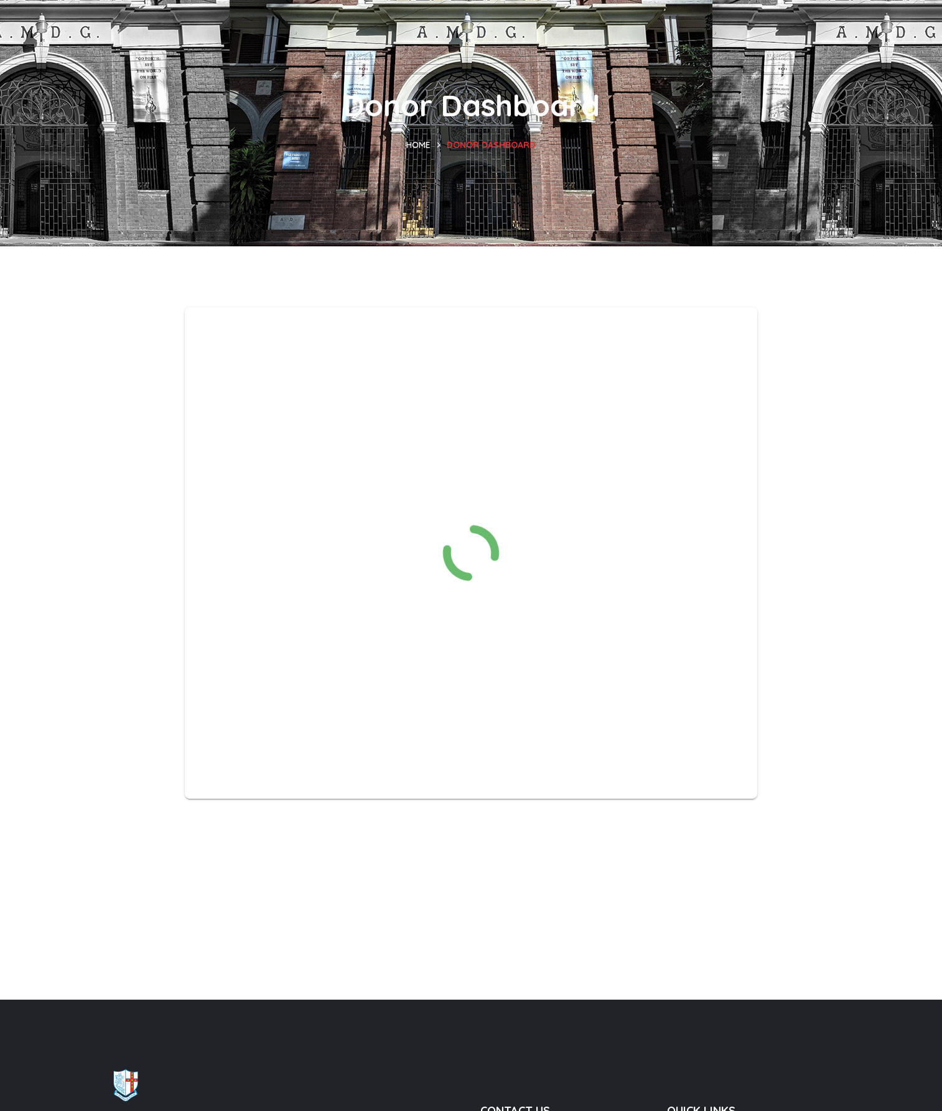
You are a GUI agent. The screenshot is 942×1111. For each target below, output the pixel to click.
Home (418, 145)
